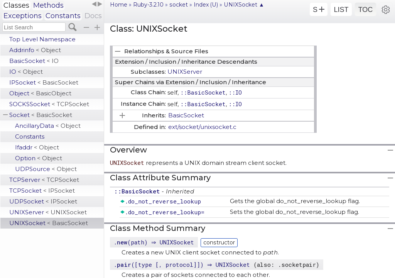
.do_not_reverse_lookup (163, 201)
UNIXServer (48, 212)
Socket (40, 115)
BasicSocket (34, 60)
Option (38, 158)
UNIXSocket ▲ (244, 4)
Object (40, 93)
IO (26, 71)
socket (178, 4)
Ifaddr (37, 147)
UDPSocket (43, 201)
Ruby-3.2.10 (148, 4)
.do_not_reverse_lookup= (164, 212)
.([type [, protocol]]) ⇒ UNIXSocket (184, 264)
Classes (16, 5)
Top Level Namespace (42, 39)
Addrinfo (35, 50)
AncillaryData (48, 125)
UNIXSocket (48, 223)
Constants (63, 16)
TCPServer (44, 179)
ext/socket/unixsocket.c (202, 127)
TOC (365, 10)
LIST (341, 10)
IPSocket (43, 82)
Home (118, 4)
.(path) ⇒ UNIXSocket (154, 242)
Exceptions (22, 16)
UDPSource (46, 169)
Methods (48, 5)
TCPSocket (42, 190)
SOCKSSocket (49, 104)
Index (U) (206, 4)
